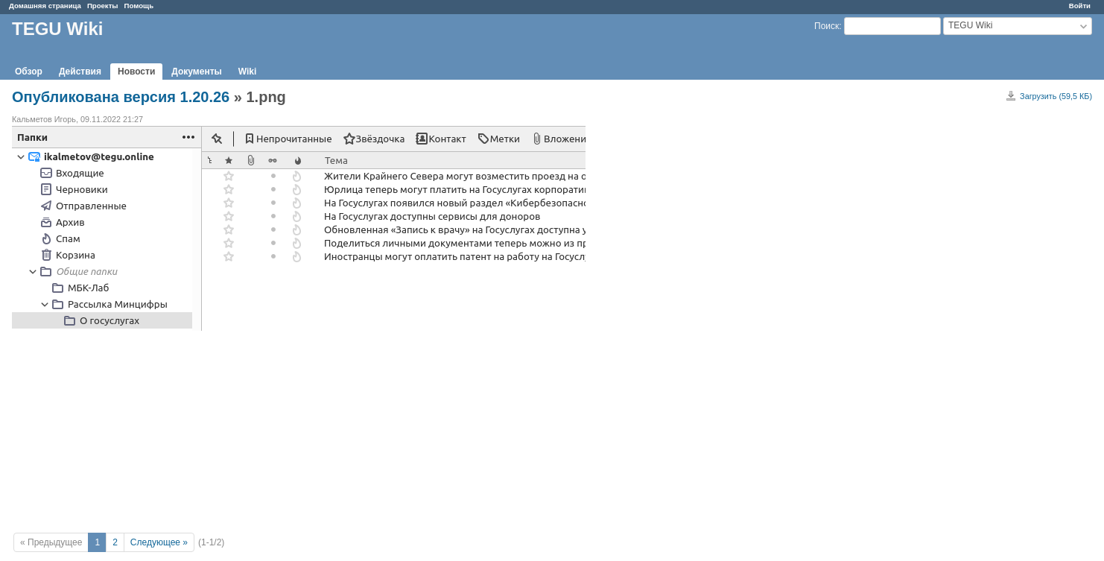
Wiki (247, 71)
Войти (1080, 5)
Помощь (138, 5)
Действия (80, 71)
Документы (196, 71)
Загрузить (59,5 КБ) (1056, 96)
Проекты (102, 5)
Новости (136, 71)
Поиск (826, 26)
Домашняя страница (45, 5)
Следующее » (159, 542)
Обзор (28, 71)
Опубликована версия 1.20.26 (120, 97)
